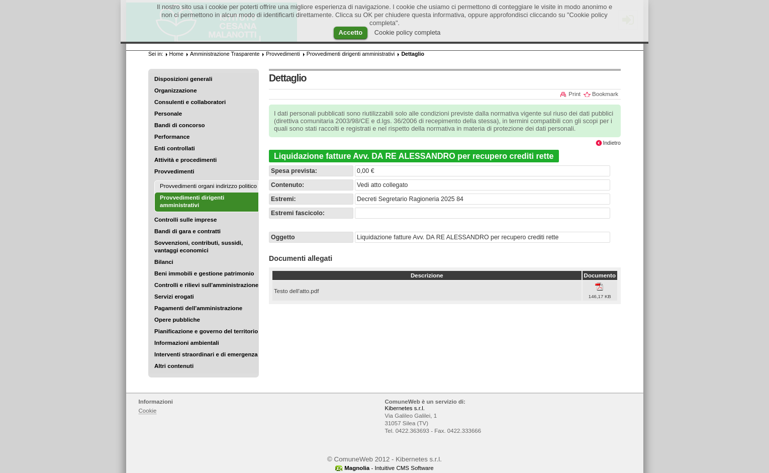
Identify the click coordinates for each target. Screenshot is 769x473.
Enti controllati (174, 148)
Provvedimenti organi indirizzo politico (208, 186)
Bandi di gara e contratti (187, 231)
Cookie (148, 411)
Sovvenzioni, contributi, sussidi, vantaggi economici (198, 246)
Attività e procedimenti (185, 160)
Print (574, 94)
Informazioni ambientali (186, 343)
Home (176, 54)
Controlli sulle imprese (185, 220)
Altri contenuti (174, 366)
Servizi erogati (174, 297)
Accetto (351, 32)
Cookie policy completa (407, 32)
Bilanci (163, 262)
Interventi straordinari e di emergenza (206, 354)
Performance (172, 137)
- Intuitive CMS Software (389, 468)
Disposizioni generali (183, 79)
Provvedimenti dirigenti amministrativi (351, 54)
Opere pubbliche (177, 320)
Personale (168, 114)
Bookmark (605, 94)
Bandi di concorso (179, 125)
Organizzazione (175, 90)
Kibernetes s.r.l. (405, 408)
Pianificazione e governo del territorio (206, 331)
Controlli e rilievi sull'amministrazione (206, 285)
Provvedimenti (174, 171)
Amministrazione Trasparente (224, 54)
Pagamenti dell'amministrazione (198, 308)
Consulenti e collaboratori (190, 102)
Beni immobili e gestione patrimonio (204, 273)
